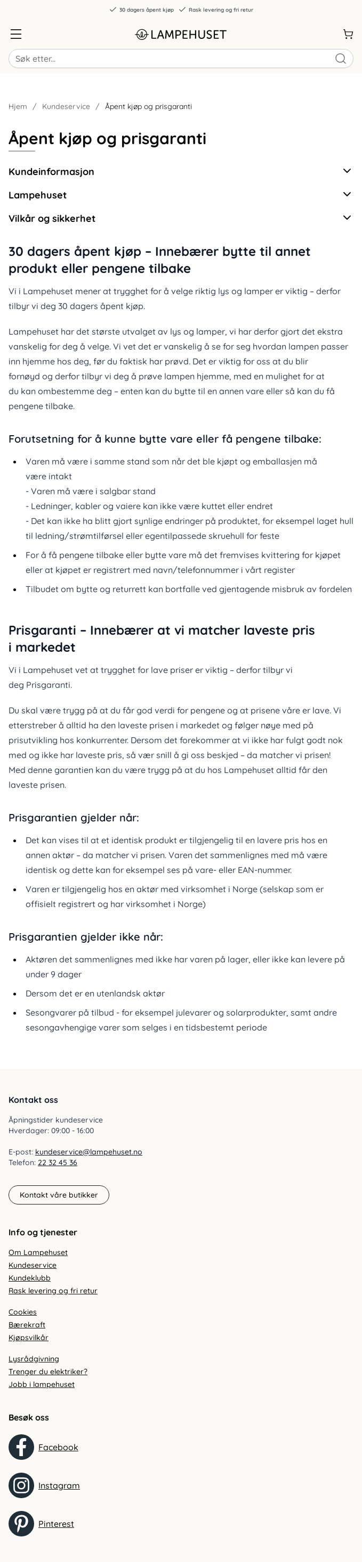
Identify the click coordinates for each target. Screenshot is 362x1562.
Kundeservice (66, 106)
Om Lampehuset (38, 1252)
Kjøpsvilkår (29, 1337)
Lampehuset (181, 194)
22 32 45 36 (57, 1162)
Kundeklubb (30, 1278)
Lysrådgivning (34, 1359)
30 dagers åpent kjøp (141, 9)
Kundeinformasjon (181, 171)
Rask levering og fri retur (215, 9)
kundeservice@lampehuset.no (88, 1152)
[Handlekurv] (348, 34)
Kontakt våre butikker (59, 1195)
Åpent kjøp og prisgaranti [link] (148, 106)
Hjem (18, 106)
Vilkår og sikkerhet (181, 218)
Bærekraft (27, 1325)
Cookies (23, 1312)
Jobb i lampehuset (42, 1384)
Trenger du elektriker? (48, 1371)
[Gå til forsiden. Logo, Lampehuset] (181, 34)
